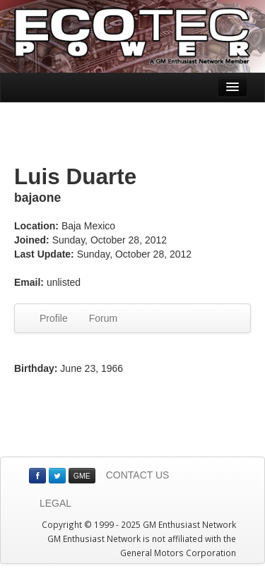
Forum (103, 318)
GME (81, 475)
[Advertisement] (133, 134)
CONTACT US (138, 475)
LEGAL (55, 503)
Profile (54, 318)
